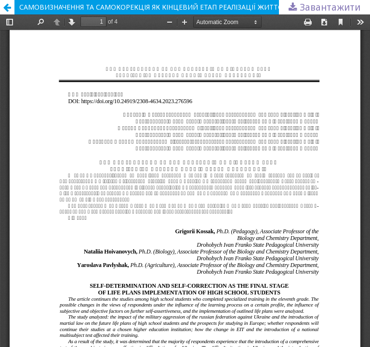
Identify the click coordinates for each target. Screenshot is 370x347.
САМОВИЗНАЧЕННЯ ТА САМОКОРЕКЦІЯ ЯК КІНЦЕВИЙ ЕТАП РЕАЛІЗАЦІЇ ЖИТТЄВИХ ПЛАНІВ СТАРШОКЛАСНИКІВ (194, 7)
